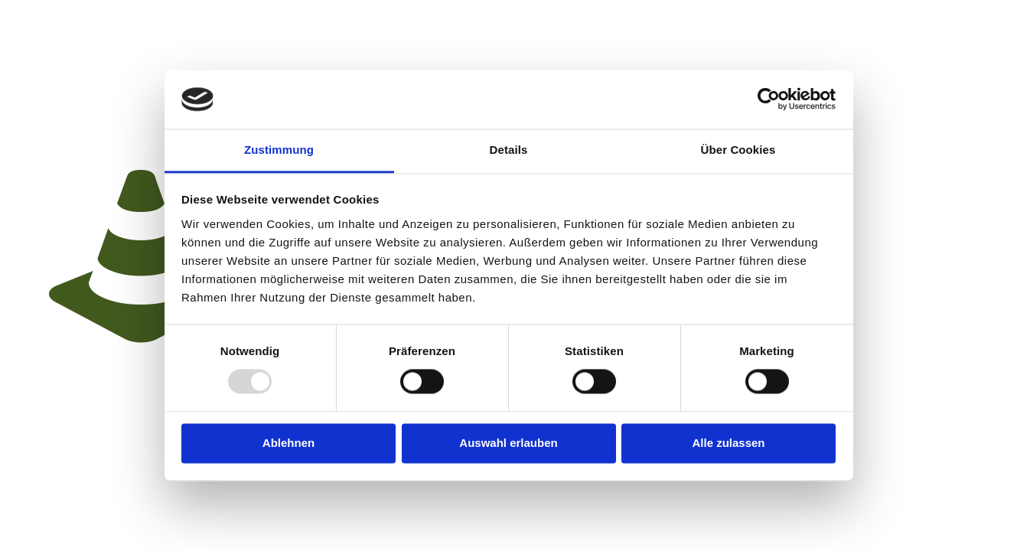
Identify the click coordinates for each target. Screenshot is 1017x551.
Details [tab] (509, 149)
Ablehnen (288, 442)
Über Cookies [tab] (738, 149)
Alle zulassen (728, 442)
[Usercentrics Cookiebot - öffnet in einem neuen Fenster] (769, 99)
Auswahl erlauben (508, 442)
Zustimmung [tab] (279, 149)
